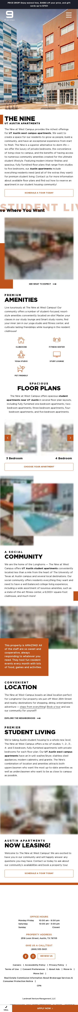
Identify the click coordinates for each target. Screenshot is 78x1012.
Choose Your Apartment (39, 467)
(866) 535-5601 (39, 949)
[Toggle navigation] (65, 15)
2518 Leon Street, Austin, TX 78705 (39, 938)
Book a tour (53, 706)
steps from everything (32, 706)
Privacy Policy (57, 965)
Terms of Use (12, 969)
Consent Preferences (34, 969)
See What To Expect (43, 284)
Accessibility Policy (35, 965)
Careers (17, 965)
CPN (39, 985)
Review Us (46, 956)
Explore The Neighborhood (23, 718)
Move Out (38, 973)
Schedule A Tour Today (39, 193)
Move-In (68, 969)
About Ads (54, 969)
